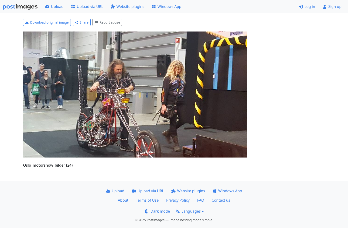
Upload (54, 6)
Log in (307, 6)
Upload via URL (87, 6)
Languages (188, 211)
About (123, 200)
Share (82, 22)
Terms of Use (147, 200)
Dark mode (157, 211)
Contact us (221, 200)
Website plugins (127, 6)
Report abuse (107, 22)
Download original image (47, 22)
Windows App (166, 6)
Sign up (332, 6)
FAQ (200, 200)
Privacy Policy (178, 200)
